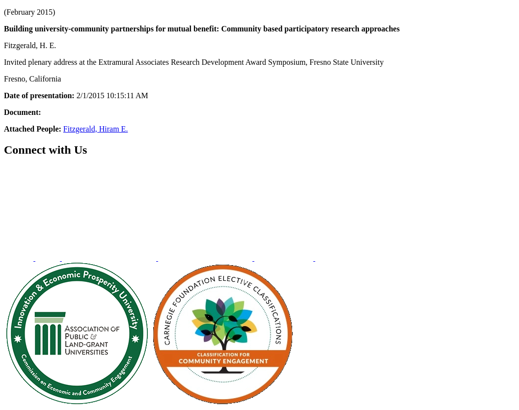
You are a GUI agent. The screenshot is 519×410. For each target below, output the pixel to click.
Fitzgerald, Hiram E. (95, 129)
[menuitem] (19, 258)
